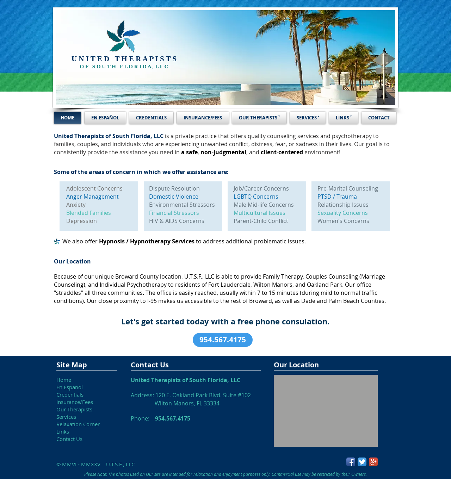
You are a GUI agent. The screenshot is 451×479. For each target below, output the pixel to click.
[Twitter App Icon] (362, 462)
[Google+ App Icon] (373, 462)
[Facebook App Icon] (350, 462)
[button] (223, 340)
